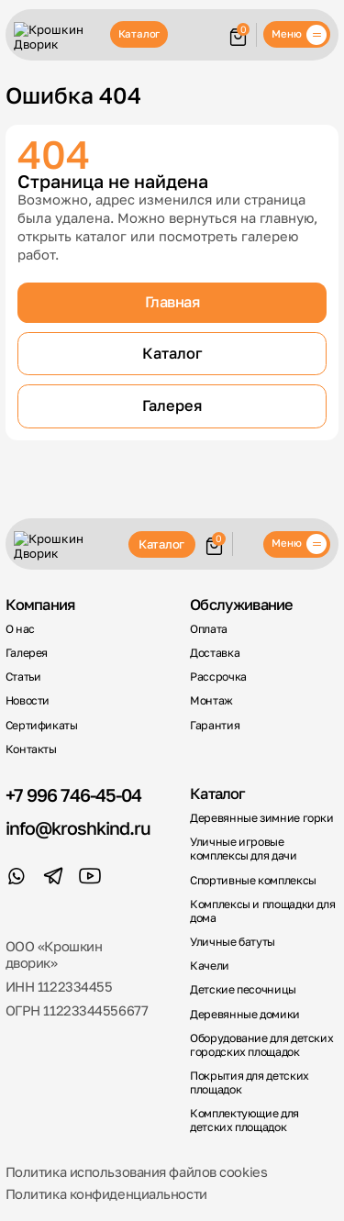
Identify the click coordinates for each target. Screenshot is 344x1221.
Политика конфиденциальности (106, 1194)
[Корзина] (238, 35)
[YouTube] (90, 876)
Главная (172, 302)
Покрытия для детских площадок (249, 1083)
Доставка (214, 653)
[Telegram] (53, 876)
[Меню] (296, 34)
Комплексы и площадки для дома (262, 911)
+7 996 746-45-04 (73, 795)
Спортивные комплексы (253, 880)
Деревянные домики (245, 1014)
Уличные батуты (232, 942)
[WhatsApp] (17, 876)
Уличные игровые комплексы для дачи (243, 849)
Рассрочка (218, 677)
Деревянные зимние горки (262, 818)
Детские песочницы (243, 989)
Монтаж (211, 700)
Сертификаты (42, 725)
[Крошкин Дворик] (59, 36)
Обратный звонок (248, 544)
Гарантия (214, 725)
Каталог (139, 34)
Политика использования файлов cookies (137, 1172)
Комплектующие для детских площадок (244, 1120)
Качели (209, 966)
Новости (28, 700)
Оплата (208, 629)
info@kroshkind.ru (78, 828)
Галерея (172, 405)
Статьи (23, 677)
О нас (20, 629)
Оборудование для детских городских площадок (261, 1045)
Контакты (31, 749)
